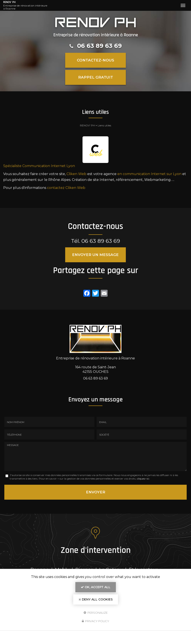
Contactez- (95, 60)
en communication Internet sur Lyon (149, 174)
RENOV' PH (25, 5)
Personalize (96, 612)
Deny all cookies (96, 599)
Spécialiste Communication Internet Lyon (39, 166)
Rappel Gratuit (95, 77)
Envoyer (95, 492)
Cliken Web (76, 174)
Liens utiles (104, 125)
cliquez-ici (143, 478)
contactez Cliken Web (66, 188)
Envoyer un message (95, 255)
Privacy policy (95, 621)
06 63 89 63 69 (99, 45)
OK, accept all (95, 587)
